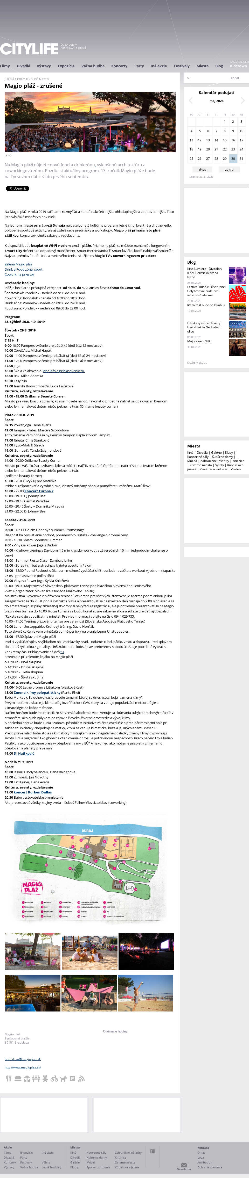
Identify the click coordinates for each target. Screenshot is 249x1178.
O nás (201, 1152)
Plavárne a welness (213, 469)
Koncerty (119, 65)
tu (62, 651)
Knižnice (238, 461)
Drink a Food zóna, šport (24, 269)
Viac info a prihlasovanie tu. (64, 370)
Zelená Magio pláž (18, 264)
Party (139, 65)
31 (241, 158)
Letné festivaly (51, 1167)
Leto (8, 155)
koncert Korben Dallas (33, 792)
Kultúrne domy (222, 456)
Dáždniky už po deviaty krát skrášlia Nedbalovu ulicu (204, 327)
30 (233, 158)
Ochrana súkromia (209, 1167)
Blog (219, 65)
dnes (202, 169)
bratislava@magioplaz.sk (23, 1059)
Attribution (204, 1162)
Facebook (152, 1151)
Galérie (216, 452)
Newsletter (184, 1169)
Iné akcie (159, 65)
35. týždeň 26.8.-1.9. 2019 (25, 321)
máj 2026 (217, 101)
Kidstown (238, 65)
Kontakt (203, 1148)
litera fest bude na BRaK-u (206, 305)
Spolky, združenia (98, 1167)
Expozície (66, 65)
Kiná (190, 452)
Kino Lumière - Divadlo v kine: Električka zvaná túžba (204, 272)
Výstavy (44, 65)
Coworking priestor (19, 274)
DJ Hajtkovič (24, 753)
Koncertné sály (198, 456)
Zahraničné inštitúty (214, 461)
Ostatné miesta (201, 465)
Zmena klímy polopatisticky (36, 692)
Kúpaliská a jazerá (127, 1167)
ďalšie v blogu (197, 362)
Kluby (229, 452)
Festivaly (182, 65)
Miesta (203, 65)
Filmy (5, 65)
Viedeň (236, 469)
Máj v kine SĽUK (198, 341)
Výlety (219, 465)
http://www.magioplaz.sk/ (23, 1067)
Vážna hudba (93, 65)
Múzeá (192, 461)
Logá (200, 1157)
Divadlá (23, 65)
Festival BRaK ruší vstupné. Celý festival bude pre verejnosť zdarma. (206, 291)
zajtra (229, 169)
